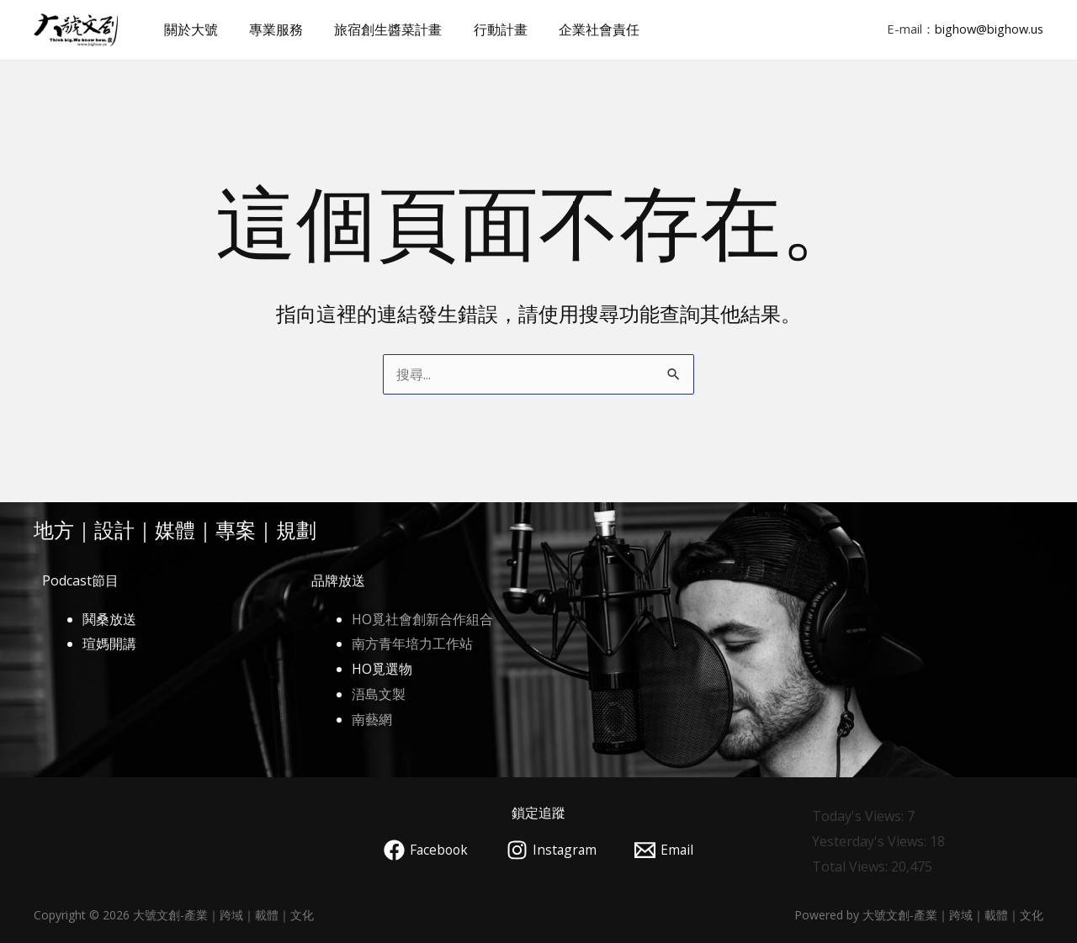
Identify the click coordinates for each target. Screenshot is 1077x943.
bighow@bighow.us (989, 28)
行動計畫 (485, 29)
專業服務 (269, 29)
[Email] (666, 850)
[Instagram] (552, 850)
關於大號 (188, 29)
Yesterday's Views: (871, 841)
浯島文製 (379, 694)
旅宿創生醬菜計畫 (377, 29)
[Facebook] (424, 850)
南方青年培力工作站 (412, 643)
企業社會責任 (578, 29)
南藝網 (372, 719)
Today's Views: (859, 816)
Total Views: (851, 866)
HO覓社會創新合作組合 (422, 619)
